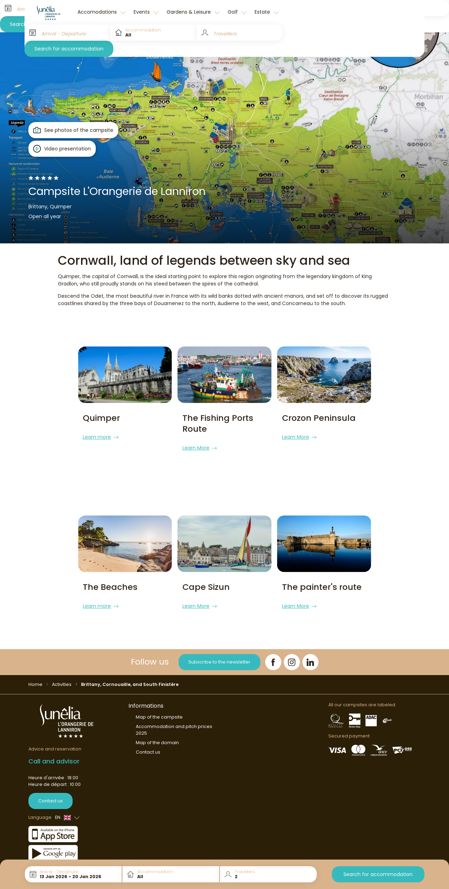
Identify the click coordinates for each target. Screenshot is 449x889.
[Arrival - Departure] (67, 33)
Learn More (199, 447)
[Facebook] (273, 651)
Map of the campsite (159, 706)
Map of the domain (157, 732)
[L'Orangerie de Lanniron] (49, 12)
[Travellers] (240, 33)
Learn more (100, 436)
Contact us (50, 790)
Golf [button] (233, 11)
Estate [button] (263, 11)
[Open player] (62, 149)
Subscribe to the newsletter (219, 651)
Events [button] (142, 11)
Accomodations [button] (98, 11)
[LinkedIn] (310, 651)
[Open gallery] (73, 130)
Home (35, 673)
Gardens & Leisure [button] (189, 11)
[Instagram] (292, 651)
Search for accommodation (68, 48)
